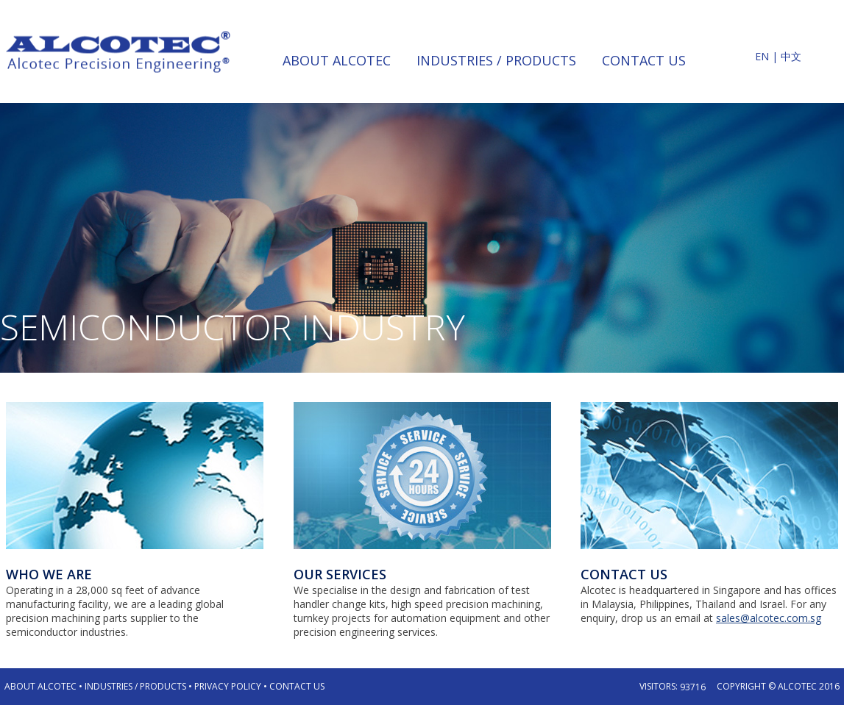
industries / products (496, 60)
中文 (791, 56)
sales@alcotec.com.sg (768, 618)
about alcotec (337, 60)
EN (762, 56)
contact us (644, 60)
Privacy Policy (227, 686)
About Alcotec (40, 686)
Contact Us (297, 686)
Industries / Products (135, 686)
